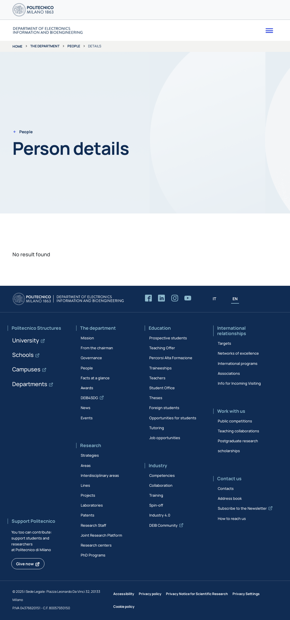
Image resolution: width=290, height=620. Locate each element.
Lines (85, 485)
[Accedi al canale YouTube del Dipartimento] (187, 298)
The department (44, 46)
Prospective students (168, 337)
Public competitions (235, 421)
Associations (229, 373)
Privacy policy (150, 593)
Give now (25, 563)
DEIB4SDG (89, 397)
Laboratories (92, 505)
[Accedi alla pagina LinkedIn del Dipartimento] (161, 298)
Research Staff (93, 525)
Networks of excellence (238, 353)
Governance (91, 357)
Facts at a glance (95, 377)
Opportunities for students (172, 417)
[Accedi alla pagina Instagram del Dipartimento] (174, 298)
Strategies (90, 455)
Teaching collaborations (238, 430)
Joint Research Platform (101, 535)
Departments (29, 384)
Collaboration (160, 485)
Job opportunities (164, 437)
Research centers (96, 545)
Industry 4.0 (159, 515)
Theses (155, 397)
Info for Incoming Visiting (239, 383)
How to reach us (232, 518)
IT (214, 298)
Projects (88, 495)
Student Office (162, 387)
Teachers (157, 377)
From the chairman (97, 347)
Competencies (162, 475)
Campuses (26, 369)
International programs (237, 363)
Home (17, 46)
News (85, 407)
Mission (87, 337)
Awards (87, 387)
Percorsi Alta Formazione (170, 357)
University (25, 340)
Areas (86, 465)
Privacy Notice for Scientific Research (197, 593)
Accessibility (123, 593)
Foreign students (164, 407)
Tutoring (156, 427)
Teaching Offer (162, 347)
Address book (230, 498)
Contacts (226, 488)
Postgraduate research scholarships (238, 445)
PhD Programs (93, 555)
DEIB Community (163, 525)
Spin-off (156, 505)
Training (156, 495)
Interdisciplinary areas (100, 475)
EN (235, 298)
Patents (87, 515)
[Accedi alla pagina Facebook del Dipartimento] (148, 298)
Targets (224, 343)
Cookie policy (124, 606)
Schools (23, 355)
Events (87, 417)
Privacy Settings (246, 593)
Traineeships (160, 368)
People (73, 46)
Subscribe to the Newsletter (242, 508)
